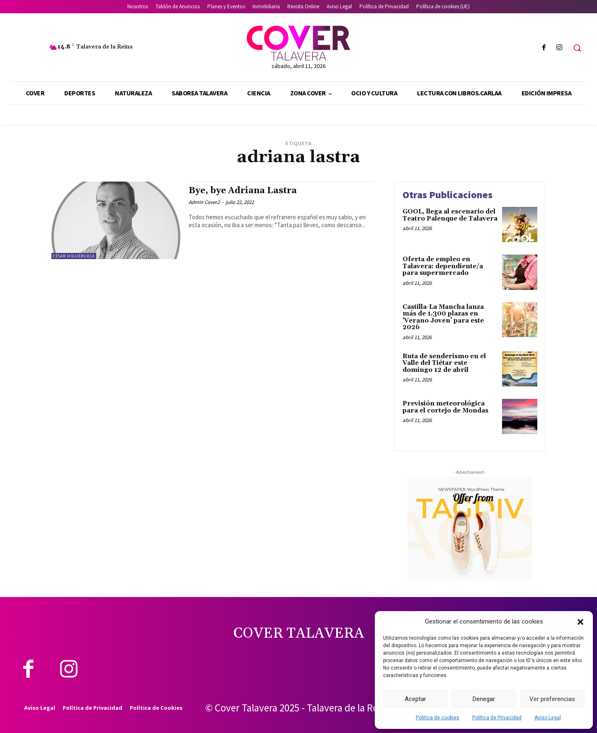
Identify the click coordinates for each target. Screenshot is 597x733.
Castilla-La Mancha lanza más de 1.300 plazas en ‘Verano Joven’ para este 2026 (443, 317)
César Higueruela (74, 256)
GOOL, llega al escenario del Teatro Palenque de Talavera (450, 215)
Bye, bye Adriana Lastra (243, 190)
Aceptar (415, 699)
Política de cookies (437, 718)
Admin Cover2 (204, 202)
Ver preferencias (552, 699)
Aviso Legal (547, 718)
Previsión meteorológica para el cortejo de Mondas (445, 407)
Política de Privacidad (497, 718)
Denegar (484, 699)
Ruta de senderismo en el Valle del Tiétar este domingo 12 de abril (444, 363)
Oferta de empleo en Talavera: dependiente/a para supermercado (443, 266)
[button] (580, 622)
